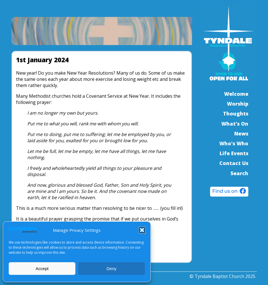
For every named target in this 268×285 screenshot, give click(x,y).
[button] (142, 230)
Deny (111, 268)
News (241, 133)
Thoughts (235, 113)
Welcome (236, 93)
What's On (234, 123)
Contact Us (233, 163)
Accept (42, 268)
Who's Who (233, 143)
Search (239, 173)
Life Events (234, 153)
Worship (237, 103)
